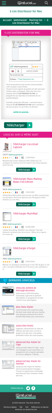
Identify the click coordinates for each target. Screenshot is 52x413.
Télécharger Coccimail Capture (26, 170)
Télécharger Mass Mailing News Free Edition (26, 204)
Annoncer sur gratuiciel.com (26, 409)
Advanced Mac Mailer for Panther (28, 362)
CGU (26, 407)
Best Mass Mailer (24, 307)
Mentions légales (10, 407)
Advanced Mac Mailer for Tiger (28, 343)
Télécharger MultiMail (26, 239)
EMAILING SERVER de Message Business (26, 289)
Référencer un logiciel (39, 407)
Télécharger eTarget (26, 274)
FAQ (21, 407)
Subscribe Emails (24, 325)
